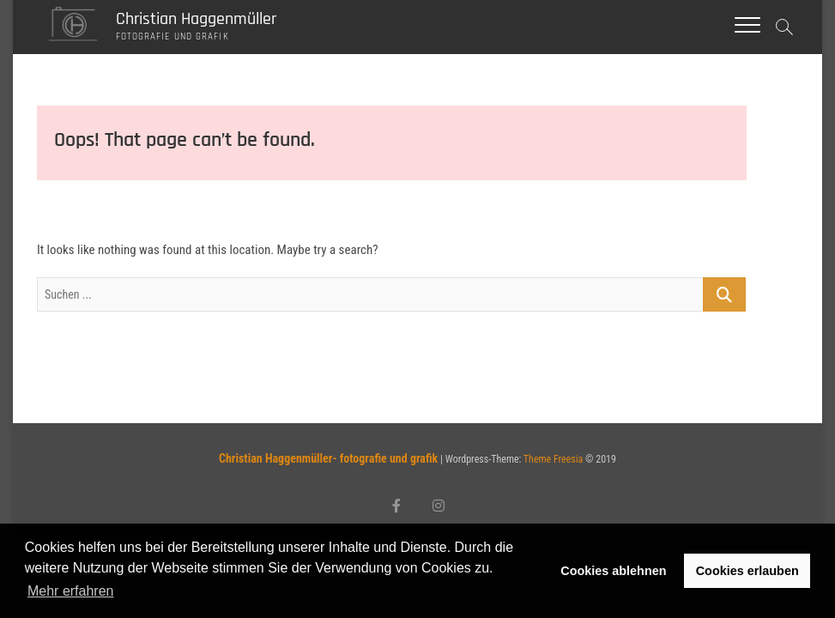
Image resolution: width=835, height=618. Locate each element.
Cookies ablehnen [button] (613, 571)
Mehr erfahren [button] (70, 591)
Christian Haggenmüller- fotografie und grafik (328, 458)
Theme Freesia (553, 459)
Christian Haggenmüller (196, 19)
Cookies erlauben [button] (747, 571)
